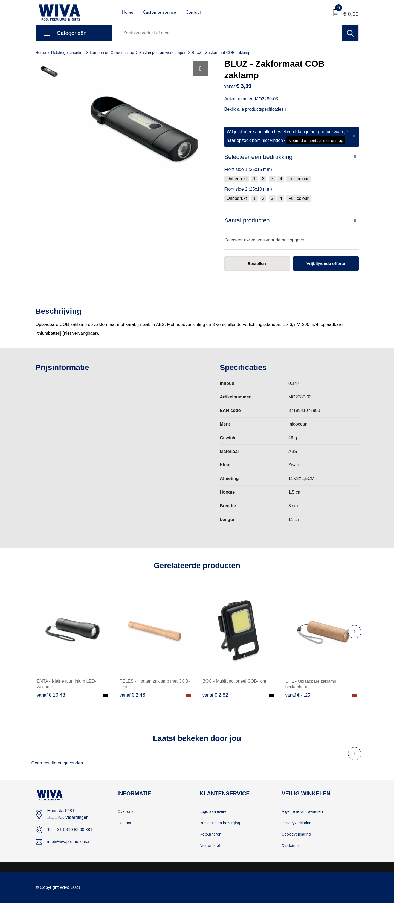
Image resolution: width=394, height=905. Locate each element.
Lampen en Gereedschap (115, 52)
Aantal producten (247, 220)
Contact (193, 12)
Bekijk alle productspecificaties (255, 109)
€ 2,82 (215, 695)
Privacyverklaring (297, 823)
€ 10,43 (51, 695)
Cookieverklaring (297, 835)
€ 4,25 (298, 695)
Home (128, 12)
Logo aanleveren (215, 812)
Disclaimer (291, 847)
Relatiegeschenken (69, 52)
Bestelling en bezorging (221, 823)
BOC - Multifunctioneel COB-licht (234, 681)
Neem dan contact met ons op (315, 140)
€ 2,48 (132, 695)
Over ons (126, 812)
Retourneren (211, 835)
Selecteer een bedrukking (258, 156)
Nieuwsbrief (210, 847)
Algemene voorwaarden (303, 812)
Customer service (159, 12)
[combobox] (230, 33)
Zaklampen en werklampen (167, 52)
